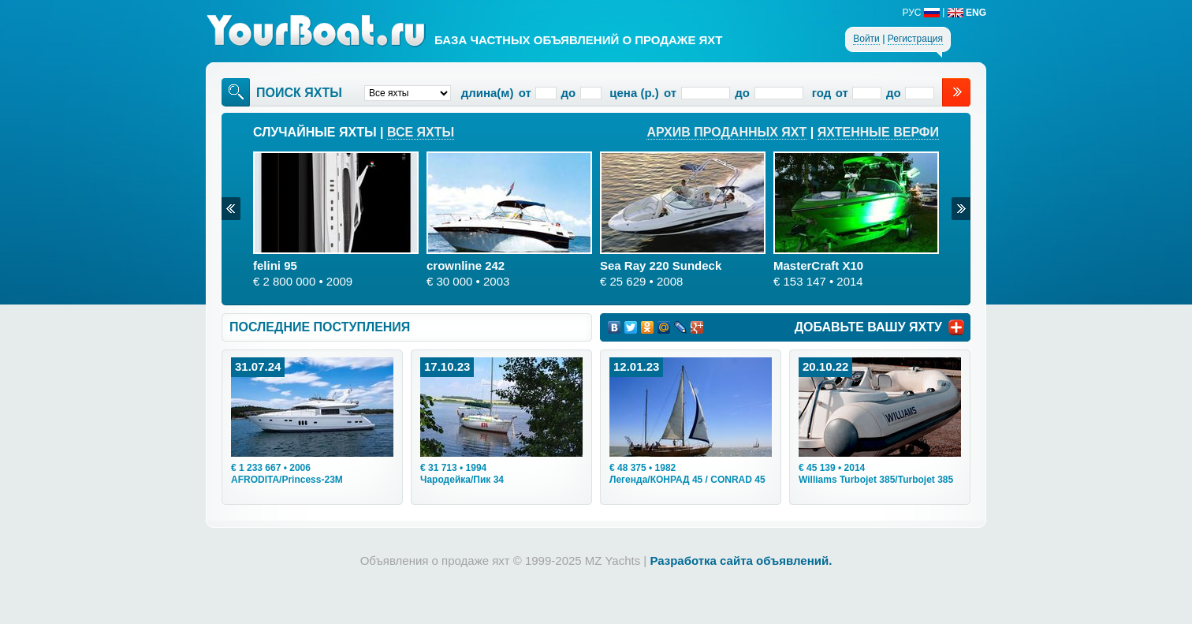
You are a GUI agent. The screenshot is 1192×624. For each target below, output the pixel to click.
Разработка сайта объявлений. (741, 560)
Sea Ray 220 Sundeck (660, 265)
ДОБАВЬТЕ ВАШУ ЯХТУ (868, 327)
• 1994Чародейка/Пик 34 (462, 473)
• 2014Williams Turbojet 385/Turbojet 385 (876, 473)
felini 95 (275, 265)
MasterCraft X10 (818, 265)
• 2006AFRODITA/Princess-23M (287, 473)
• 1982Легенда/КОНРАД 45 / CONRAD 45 (687, 473)
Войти (866, 38)
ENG (967, 12)
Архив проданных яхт (726, 132)
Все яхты (420, 132)
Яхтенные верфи (878, 132)
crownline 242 (466, 265)
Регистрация (915, 38)
